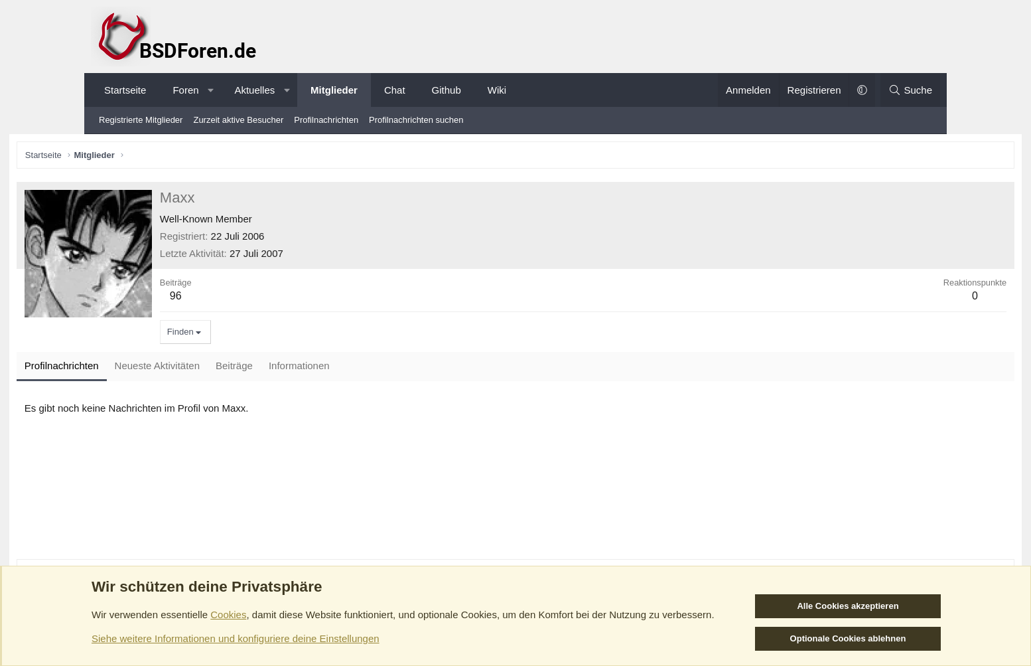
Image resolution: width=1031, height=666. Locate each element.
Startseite (125, 90)
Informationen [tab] (376, 369)
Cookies (228, 614)
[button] (210, 90)
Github (446, 90)
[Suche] (910, 90)
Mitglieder (334, 90)
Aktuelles (254, 90)
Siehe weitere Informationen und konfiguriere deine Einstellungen (235, 638)
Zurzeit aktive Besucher (238, 120)
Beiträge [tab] (311, 369)
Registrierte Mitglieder (140, 120)
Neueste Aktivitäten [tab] (234, 369)
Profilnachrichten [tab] (139, 369)
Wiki (497, 90)
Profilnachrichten (326, 120)
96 (253, 298)
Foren (185, 90)
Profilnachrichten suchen (416, 120)
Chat (394, 90)
